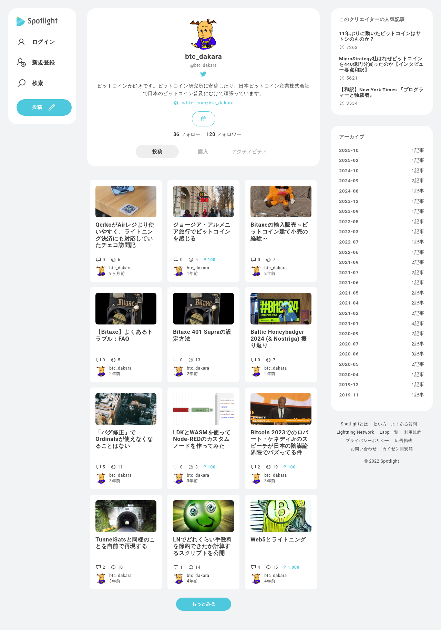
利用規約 (413, 432)
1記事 (417, 150)
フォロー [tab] (187, 134)
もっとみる (204, 604)
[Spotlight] (37, 27)
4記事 (417, 323)
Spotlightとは (354, 424)
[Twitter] (203, 74)
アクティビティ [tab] (249, 151)
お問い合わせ (364, 449)
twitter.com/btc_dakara (207, 103)
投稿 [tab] (157, 151)
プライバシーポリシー (367, 440)
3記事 (417, 354)
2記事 (417, 180)
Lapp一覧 (389, 432)
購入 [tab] (203, 151)
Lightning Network (355, 432)
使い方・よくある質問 (395, 424)
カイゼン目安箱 (397, 449)
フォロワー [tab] (224, 134)
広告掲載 (403, 440)
